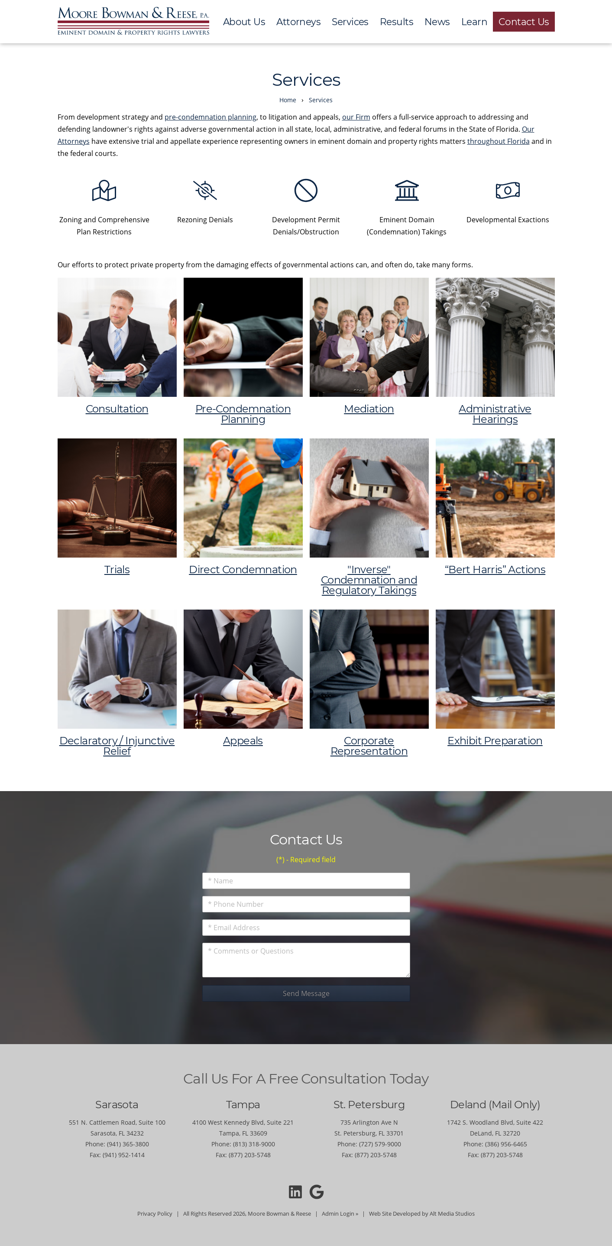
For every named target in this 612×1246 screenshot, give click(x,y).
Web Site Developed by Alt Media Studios (422, 1213)
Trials (117, 569)
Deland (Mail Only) (495, 1104)
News (437, 21)
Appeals (243, 740)
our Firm (356, 117)
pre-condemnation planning (210, 117)
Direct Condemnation (243, 569)
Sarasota (116, 1104)
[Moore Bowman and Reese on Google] (316, 1192)
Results (396, 21)
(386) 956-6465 (506, 1144)
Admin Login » (340, 1213)
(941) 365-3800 (128, 1144)
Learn (474, 21)
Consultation (117, 408)
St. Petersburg (369, 1104)
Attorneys (298, 21)
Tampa (243, 1104)
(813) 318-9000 (254, 1144)
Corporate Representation (369, 745)
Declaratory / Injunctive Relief (117, 745)
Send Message (306, 993)
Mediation (369, 408)
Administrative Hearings (495, 413)
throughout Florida (498, 141)
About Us (244, 21)
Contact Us (524, 21)
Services (350, 21)
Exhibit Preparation (495, 740)
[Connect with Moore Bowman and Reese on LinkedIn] (295, 1192)
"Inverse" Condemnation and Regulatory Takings (369, 580)
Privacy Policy (154, 1213)
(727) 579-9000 (380, 1144)
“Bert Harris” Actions (495, 569)
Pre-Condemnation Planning (243, 413)
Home (287, 100)
